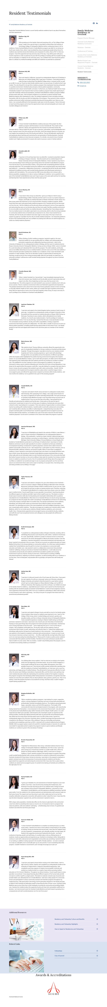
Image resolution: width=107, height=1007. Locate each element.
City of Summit (76, 956)
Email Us (83, 86)
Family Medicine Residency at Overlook (21, 24)
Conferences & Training (85, 51)
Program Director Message (86, 38)
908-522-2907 (85, 82)
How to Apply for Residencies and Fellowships (76, 929)
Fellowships (76, 951)
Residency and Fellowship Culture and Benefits (76, 919)
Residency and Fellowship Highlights (76, 924)
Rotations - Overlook (84, 47)
